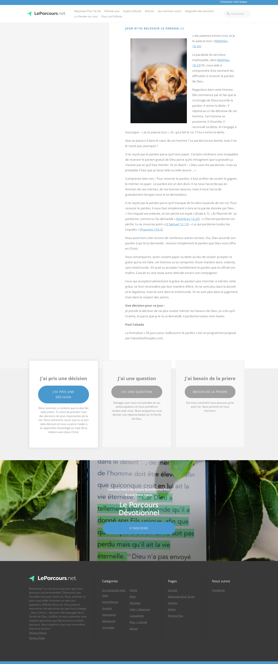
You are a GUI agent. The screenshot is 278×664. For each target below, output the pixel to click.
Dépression (109, 615)
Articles (149, 11)
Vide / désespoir (140, 609)
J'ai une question (136, 392)
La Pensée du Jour (86, 16)
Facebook (218, 590)
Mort (133, 596)
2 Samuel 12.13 (177, 224)
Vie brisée (108, 627)
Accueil (172, 590)
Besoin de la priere (210, 392)
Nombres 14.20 (188, 219)
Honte (133, 590)
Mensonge (108, 621)
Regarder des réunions (199, 11)
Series (172, 609)
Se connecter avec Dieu (114, 593)
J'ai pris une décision (63, 394)
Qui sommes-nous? (170, 11)
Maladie (135, 603)
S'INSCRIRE (138, 528)
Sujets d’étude (132, 11)
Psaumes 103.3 (151, 229)
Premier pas (111, 11)
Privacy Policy (37, 633)
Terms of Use (37, 638)
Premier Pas (175, 616)
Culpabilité (137, 616)
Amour (134, 628)
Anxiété (107, 608)
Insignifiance (110, 602)
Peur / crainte (138, 622)
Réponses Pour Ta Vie (87, 11)
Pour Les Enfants (111, 16)
